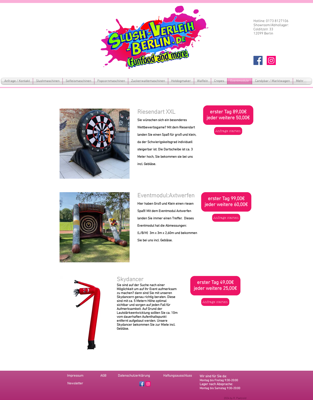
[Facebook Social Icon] (258, 60)
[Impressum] (75, 376)
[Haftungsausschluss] (177, 376)
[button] (75, 384)
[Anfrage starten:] (228, 131)
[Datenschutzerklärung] (134, 376)
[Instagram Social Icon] (271, 60)
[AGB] (103, 376)
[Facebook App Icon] (141, 383)
